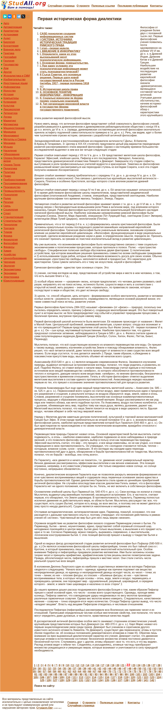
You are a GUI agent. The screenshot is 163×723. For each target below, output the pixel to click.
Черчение (9, 262)
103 (151, 674)
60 (59, 671)
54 (159, 668)
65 (84, 671)
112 (81, 677)
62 (69, 671)
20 (117, 665)
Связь (7, 206)
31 (44, 668)
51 (144, 668)
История (8, 94)
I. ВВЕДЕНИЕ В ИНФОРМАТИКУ (60, 51)
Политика (9, 172)
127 (55, 680)
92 (91, 674)
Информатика (11, 87)
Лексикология (11, 109)
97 (116, 674)
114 (94, 677)
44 (109, 668)
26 (148, 665)
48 (129, 668)
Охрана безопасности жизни (16, 159)
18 (107, 665)
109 (61, 677)
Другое (7, 72)
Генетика (8, 53)
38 (79, 668)
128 (61, 680)
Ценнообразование (15, 258)
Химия (7, 250)
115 (100, 677)
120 (133, 677)
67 (94, 671)
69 (104, 671)
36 (69, 668)
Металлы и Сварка (14, 139)
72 (119, 671)
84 (50, 674)
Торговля (8, 228)
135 (107, 680)
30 (39, 668)
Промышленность (14, 191)
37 (74, 668)
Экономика (10, 273)
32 (49, 668)
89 (76, 674)
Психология (10, 194)
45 (114, 668)
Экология (9, 265)
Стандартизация (13, 217)
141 (145, 680)
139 (133, 680)
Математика (10, 124)
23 (133, 665)
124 (158, 677)
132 (87, 680)
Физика (7, 235)
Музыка (8, 146)
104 (158, 674)
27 (153, 665)
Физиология (10, 239)
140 (139, 680)
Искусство (9, 90)
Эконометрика (12, 269)
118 (120, 677)
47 (124, 668)
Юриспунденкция (13, 280)
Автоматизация (12, 27)
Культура (8, 105)
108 (55, 677)
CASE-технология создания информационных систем (58, 35)
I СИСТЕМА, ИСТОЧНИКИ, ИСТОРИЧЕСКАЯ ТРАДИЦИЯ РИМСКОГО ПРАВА (58, 42)
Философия (10, 243)
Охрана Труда (11, 164)
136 (113, 680)
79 (155, 671)
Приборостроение (14, 179)
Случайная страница (61, 5)
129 (68, 680)
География (9, 57)
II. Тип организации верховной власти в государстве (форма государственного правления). (64, 106)
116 (107, 677)
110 (68, 677)
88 (71, 674)
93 (96, 674)
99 (126, 674)
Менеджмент (11, 135)
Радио (7, 198)
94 (101, 674)
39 (84, 668)
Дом (5, 68)
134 (100, 680)
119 (126, 677)
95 (106, 674)
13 (82, 665)
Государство (10, 64)
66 (89, 671)
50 (139, 668)
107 (48, 677)
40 (89, 668)
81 (35, 674)
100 (132, 674)
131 (81, 680)
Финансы (8, 247)
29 (34, 668)
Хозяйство (9, 254)
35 (64, 668)
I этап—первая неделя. (55, 48)
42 (99, 668)
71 (114, 671)
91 (86, 674)
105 (36, 677)
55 (34, 671)
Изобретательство (14, 79)
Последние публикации (133, 5)
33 (54, 668)
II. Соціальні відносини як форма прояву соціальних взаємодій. (61, 99)
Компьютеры (11, 98)
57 (44, 671)
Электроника (11, 277)
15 (92, 665)
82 (40, 674)
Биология (9, 42)
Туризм (7, 232)
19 (112, 665)
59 (54, 671)
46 (119, 668)
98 (121, 674)
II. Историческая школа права (59, 89)
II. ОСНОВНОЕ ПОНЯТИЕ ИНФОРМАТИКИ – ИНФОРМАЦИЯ (61, 93)
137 (120, 680)
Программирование (15, 183)
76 (139, 671)
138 (126, 680)
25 (143, 665)
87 (65, 674)
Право (7, 176)
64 (79, 671)
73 (124, 671)
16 (97, 665)
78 (150, 671)
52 (150, 668)
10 (67, 665)
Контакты (156, 5)
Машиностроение (14, 128)
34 (59, 668)
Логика (7, 117)
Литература (10, 113)
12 (77, 665)
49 (134, 668)
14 (87, 665)
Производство (11, 187)
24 (138, 665)
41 (94, 668)
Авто (6, 23)
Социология (10, 209)
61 (64, 671)
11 (72, 665)
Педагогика (10, 168)
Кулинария (9, 102)
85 (55, 674)
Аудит (7, 38)
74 (129, 671)
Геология (8, 60)
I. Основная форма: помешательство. (64, 62)
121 (139, 677)
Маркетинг (9, 120)
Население (10, 150)
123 (152, 677)
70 (109, 671)
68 (99, 671)
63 (74, 671)
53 (155, 668)
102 (145, 674)
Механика (9, 143)
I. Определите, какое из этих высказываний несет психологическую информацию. (60, 57)
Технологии (10, 224)
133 (94, 680)
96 (111, 674)
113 (87, 677)
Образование (11, 154)
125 (42, 680)
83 (45, 674)
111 (74, 677)
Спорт (7, 213)
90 (80, 674)
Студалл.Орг (44, 707)
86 (60, 674)
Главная (73, 702)
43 (104, 668)
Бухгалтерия (10, 45)
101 (138, 674)
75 (134, 671)
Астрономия (10, 34)
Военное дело (12, 49)
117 (113, 677)
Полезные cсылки (103, 5)
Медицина (9, 131)
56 (39, 671)
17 (102, 665)
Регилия (8, 202)
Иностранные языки (15, 83)
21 (122, 665)
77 (144, 671)
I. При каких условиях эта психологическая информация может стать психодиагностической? (64, 68)
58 (49, 671)
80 (159, 671)
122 (145, 677)
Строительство (12, 220)
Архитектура (11, 30)
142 (152, 680)
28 (158, 665)
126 (48, 680)
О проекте (83, 5)
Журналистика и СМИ (16, 75)
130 (74, 680)
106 (42, 677)
